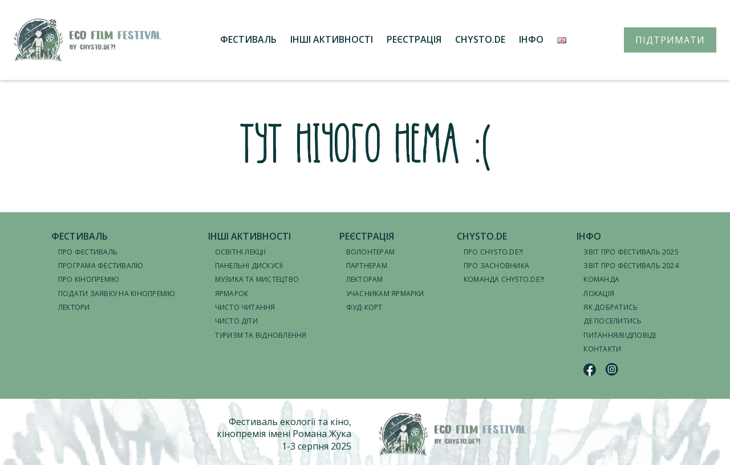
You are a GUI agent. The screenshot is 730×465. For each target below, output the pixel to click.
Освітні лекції (240, 252)
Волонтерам (370, 252)
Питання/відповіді (619, 335)
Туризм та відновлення (261, 335)
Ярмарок (232, 293)
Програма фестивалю (100, 265)
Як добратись (610, 307)
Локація (598, 293)
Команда (601, 279)
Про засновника (496, 265)
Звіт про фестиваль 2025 (631, 252)
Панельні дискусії (249, 265)
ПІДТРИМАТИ (670, 40)
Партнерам (366, 265)
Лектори (74, 307)
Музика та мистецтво (257, 279)
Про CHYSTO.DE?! (494, 252)
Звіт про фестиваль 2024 (631, 265)
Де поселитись (612, 321)
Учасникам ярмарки (385, 293)
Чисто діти (236, 321)
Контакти (602, 349)
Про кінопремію (88, 279)
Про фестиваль (87, 252)
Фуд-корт (364, 307)
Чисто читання (245, 307)
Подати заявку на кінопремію (116, 293)
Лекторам (364, 279)
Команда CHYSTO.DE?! (504, 279)
